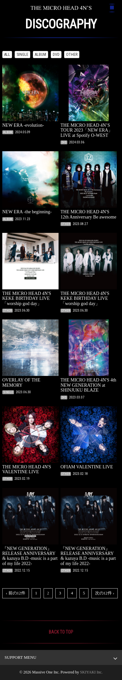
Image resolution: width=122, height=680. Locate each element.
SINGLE (22, 54)
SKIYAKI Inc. (91, 672)
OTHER (71, 54)
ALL (7, 54)
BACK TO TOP (61, 632)
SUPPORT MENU (20, 657)
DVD (56, 54)
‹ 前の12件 (15, 593)
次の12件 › (105, 593)
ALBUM (40, 54)
